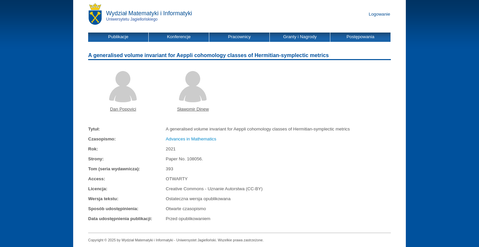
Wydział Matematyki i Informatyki (149, 13)
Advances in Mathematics (191, 138)
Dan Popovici (123, 109)
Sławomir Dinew (193, 109)
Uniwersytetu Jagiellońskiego (132, 19)
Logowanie (379, 14)
